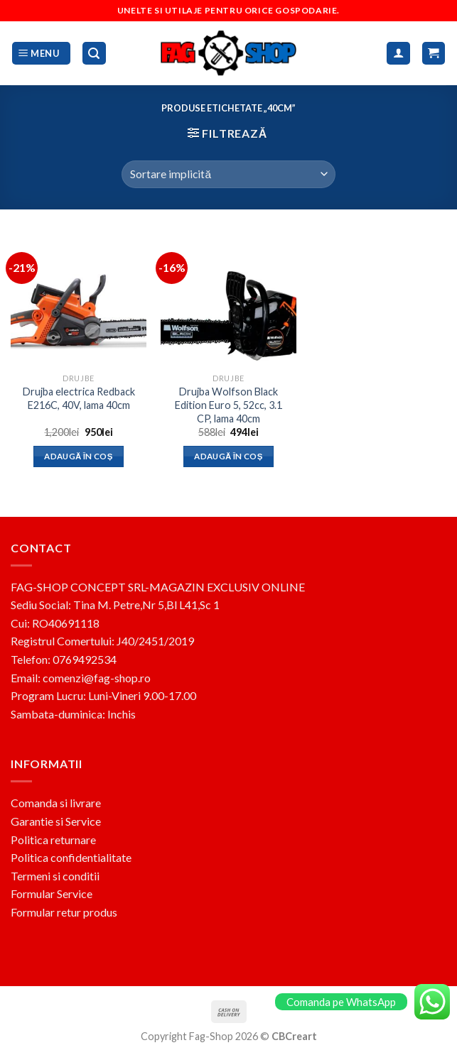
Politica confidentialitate (71, 857)
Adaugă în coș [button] (78, 456)
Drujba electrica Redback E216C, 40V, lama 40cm (79, 398)
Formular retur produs (64, 912)
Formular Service (51, 893)
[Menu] (41, 53)
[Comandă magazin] (228, 174)
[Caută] (94, 53)
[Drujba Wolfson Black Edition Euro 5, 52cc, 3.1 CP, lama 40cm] (228, 298)
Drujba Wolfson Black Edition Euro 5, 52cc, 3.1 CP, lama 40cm (228, 405)
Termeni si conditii (55, 875)
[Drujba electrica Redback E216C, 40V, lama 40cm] (78, 298)
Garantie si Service (56, 821)
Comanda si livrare (56, 802)
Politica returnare (53, 839)
